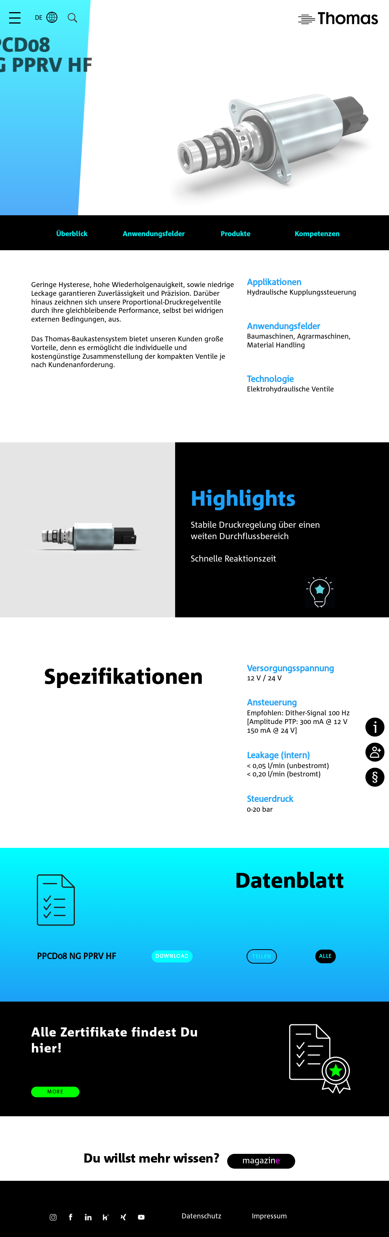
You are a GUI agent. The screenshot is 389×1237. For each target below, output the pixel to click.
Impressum (269, 1216)
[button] (262, 956)
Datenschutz (201, 1216)
